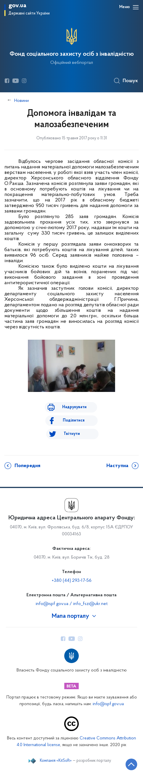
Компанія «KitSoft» (56, 761)
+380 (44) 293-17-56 (72, 580)
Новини (21, 100)
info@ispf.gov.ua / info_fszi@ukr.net (72, 604)
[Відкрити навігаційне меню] (136, 7)
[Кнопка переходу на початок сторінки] (131, 764)
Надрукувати (74, 407)
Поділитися (74, 420)
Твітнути (72, 434)
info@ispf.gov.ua (108, 704)
